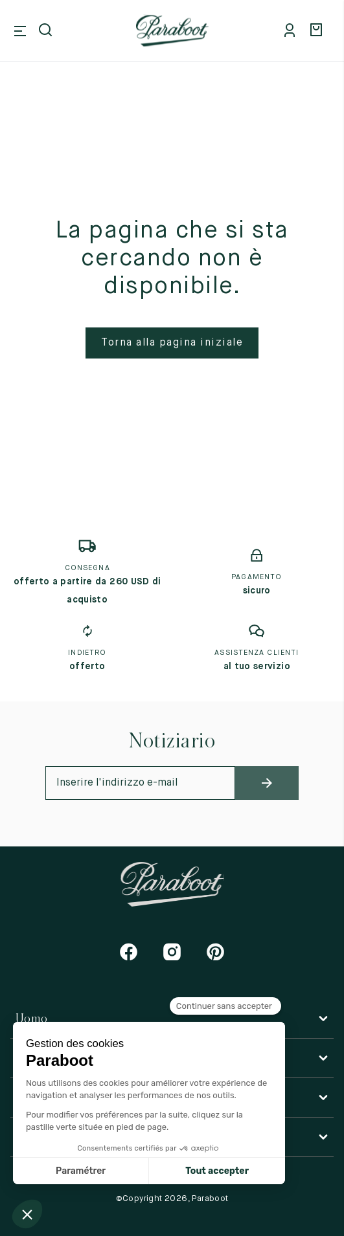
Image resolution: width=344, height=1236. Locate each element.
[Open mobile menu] (20, 31)
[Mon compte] (292, 31)
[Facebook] (128, 951)
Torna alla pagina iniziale (172, 343)
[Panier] (318, 31)
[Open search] (46, 31)
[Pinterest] (215, 951)
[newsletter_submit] (267, 783)
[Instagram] (172, 951)
